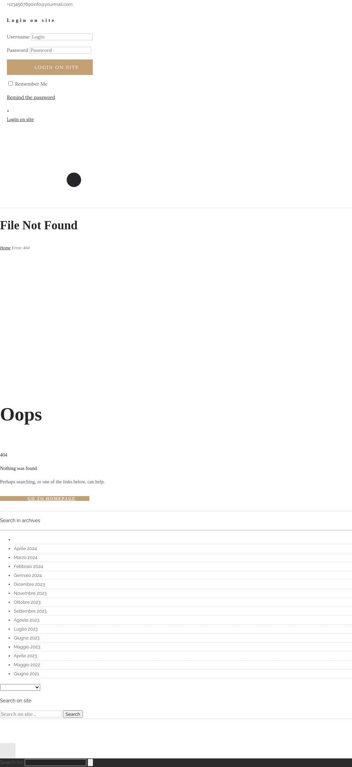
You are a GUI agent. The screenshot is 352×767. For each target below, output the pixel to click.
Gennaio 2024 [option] (28, 575)
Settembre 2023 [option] (30, 611)
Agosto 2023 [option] (26, 620)
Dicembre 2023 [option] (29, 584)
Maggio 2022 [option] (27, 664)
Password (17, 50)
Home (5, 247)
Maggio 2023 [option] (27, 646)
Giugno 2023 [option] (27, 637)
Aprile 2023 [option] (25, 655)
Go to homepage (52, 498)
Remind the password (31, 97)
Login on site (56, 67)
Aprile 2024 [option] (25, 548)
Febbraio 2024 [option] (28, 566)
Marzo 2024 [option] (25, 557)
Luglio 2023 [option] (25, 629)
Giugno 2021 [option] (26, 673)
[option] (183, 539)
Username (18, 37)
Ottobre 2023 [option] (27, 602)
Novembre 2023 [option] (30, 593)
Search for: (12, 762)
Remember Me (27, 84)
